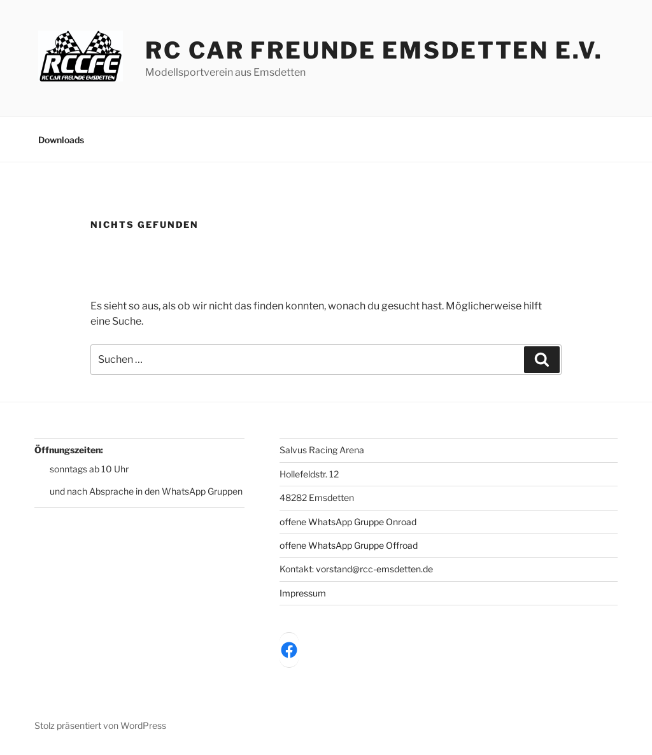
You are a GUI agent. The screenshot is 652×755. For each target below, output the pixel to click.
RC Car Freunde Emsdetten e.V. (374, 50)
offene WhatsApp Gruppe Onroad (348, 521)
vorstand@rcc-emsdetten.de (374, 568)
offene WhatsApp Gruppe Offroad (349, 545)
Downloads (61, 139)
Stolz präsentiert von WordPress (100, 725)
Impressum (303, 593)
